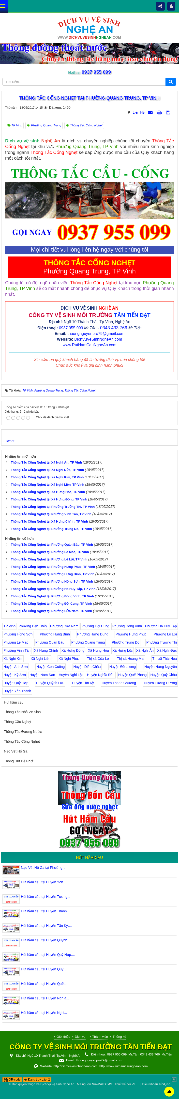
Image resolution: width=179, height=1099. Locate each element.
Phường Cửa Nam (64, 626)
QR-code (12, 1079)
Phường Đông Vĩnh (127, 626)
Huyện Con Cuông (50, 667)
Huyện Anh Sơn (15, 667)
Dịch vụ (80, 1037)
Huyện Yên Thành (17, 691)
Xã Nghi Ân (145, 650)
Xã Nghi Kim (13, 659)
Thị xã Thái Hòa (164, 659)
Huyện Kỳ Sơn (14, 675)
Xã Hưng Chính (46, 650)
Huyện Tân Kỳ (83, 683)
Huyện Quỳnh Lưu (50, 683)
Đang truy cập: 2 (37, 1079)
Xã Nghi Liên (40, 659)
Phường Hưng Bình (55, 634)
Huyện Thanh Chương (119, 683)
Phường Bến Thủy (33, 626)
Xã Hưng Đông (72, 650)
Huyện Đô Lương (122, 667)
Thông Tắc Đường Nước (23, 732)
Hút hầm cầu (14, 702)
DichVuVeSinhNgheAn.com (98, 339)
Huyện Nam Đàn (42, 675)
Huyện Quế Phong (132, 675)
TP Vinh (9, 626)
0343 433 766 (113, 327)
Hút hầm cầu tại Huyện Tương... (45, 897)
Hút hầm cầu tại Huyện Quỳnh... (45, 940)
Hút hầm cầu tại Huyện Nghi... (44, 1013)
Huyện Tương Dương (160, 683)
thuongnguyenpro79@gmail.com (95, 333)
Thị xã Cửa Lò (98, 659)
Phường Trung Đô (125, 642)
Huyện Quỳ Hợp (15, 683)
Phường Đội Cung (95, 626)
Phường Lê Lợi (165, 634)
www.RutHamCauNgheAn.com (90, 345)
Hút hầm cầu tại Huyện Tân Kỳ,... (46, 926)
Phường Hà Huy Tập (161, 626)
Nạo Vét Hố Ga (15, 751)
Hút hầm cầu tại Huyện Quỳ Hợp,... (48, 955)
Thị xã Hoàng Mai (130, 659)
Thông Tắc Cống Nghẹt (22, 741)
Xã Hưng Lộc (122, 650)
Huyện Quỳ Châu (163, 675)
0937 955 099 (96, 72)
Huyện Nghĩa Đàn (101, 675)
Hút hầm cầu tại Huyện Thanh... (45, 911)
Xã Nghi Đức (167, 650)
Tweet (9, 441)
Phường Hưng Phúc (131, 634)
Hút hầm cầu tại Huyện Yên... (43, 882)
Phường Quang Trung (88, 642)
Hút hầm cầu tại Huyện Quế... (44, 984)
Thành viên (100, 1037)
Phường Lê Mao (15, 642)
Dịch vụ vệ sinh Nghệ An (57, 1084)
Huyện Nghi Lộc (71, 675)
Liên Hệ (139, 112)
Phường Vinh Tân (16, 650)
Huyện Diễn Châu (87, 667)
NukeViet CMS (102, 1084)
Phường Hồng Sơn (17, 634)
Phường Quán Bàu (49, 642)
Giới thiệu (63, 1037)
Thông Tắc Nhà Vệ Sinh (22, 712)
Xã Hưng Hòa (98, 650)
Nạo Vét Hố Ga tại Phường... (43, 868)
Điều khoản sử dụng (156, 1084)
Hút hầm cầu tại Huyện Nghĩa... (45, 998)
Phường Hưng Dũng (92, 634)
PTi (134, 1084)
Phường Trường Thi (161, 642)
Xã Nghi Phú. (69, 659)
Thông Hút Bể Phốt (18, 761)
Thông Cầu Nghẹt (17, 722)
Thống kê (119, 1037)
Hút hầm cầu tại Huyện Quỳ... (43, 969)
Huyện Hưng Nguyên (161, 667)
